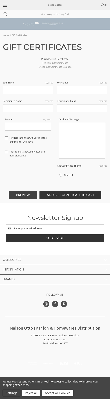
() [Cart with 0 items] (104, 5)
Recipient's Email (82, 101)
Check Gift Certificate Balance (55, 66)
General (68, 175)
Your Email (82, 82)
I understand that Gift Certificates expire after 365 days (28, 139)
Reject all (31, 393)
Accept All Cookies (57, 393)
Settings (11, 393)
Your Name (28, 82)
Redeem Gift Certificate (55, 63)
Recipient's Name (28, 101)
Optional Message (69, 119)
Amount (28, 119)
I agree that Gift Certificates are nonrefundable (27, 153)
